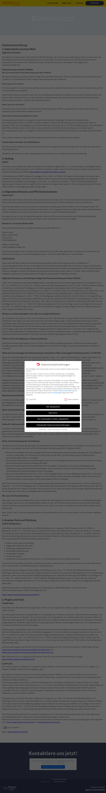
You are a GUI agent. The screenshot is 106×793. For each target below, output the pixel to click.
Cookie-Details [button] (43, 427)
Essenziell (31, 397)
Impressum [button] (64, 427)
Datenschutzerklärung (66, 389)
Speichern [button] (53, 410)
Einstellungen (56, 391)
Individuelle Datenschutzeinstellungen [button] (53, 423)
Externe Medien (72, 397)
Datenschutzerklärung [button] (54, 427)
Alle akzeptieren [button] (53, 404)
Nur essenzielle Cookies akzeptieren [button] (53, 417)
